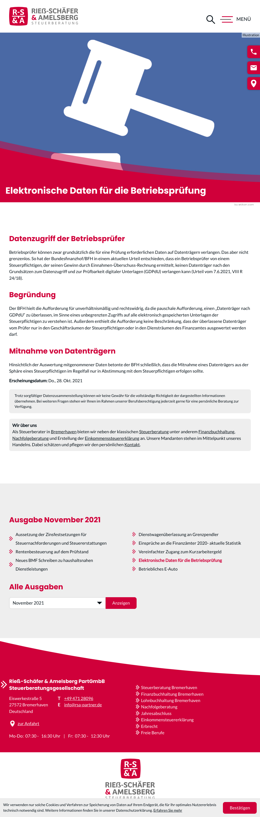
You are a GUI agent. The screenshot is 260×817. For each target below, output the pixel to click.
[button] (253, 51)
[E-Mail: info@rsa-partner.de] (253, 67)
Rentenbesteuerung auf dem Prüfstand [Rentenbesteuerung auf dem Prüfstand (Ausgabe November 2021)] (51, 564)
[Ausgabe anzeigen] (121, 616)
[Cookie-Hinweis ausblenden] (240, 808)
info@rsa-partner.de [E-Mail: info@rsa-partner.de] (83, 704)
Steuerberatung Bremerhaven (169, 687)
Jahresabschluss (156, 713)
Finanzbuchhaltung (216, 436)
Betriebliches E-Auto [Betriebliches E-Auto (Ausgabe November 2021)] (158, 582)
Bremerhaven (63, 436)
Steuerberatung (154, 436)
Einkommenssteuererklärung (112, 442)
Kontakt (132, 449)
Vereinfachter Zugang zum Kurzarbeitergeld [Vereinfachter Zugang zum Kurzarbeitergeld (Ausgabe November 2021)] (180, 564)
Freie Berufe (152, 732)
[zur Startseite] (43, 16)
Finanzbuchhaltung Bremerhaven (172, 694)
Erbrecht (149, 726)
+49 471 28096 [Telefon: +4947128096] (78, 698)
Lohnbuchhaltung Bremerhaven (170, 700)
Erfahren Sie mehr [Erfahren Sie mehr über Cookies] (167, 810)
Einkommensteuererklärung (167, 719)
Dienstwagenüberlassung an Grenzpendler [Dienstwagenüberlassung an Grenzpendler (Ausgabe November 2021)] (179, 547)
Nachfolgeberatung (30, 442)
